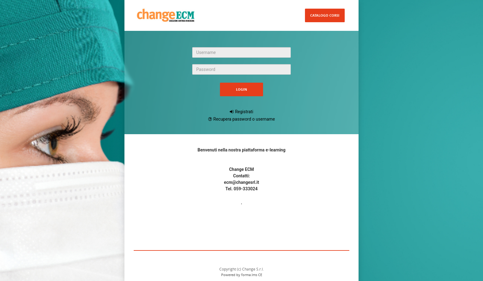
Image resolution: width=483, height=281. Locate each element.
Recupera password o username (244, 119)
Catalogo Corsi (324, 15)
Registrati (244, 111)
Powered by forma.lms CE (241, 274)
